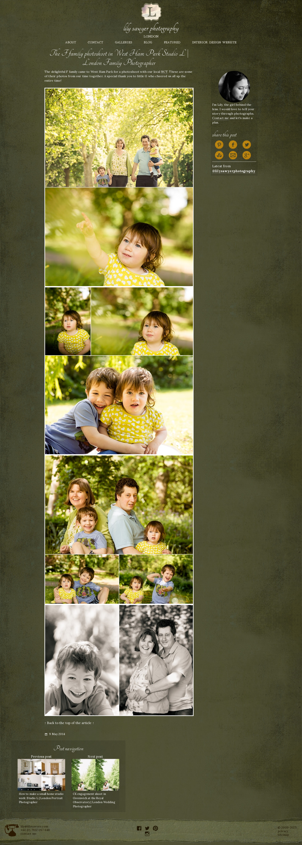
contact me (29, 833)
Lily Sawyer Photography (151, 28)
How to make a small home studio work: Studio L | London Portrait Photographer (41, 798)
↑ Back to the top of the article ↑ (69, 723)
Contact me (220, 118)
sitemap (283, 835)
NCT (164, 72)
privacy (283, 831)
